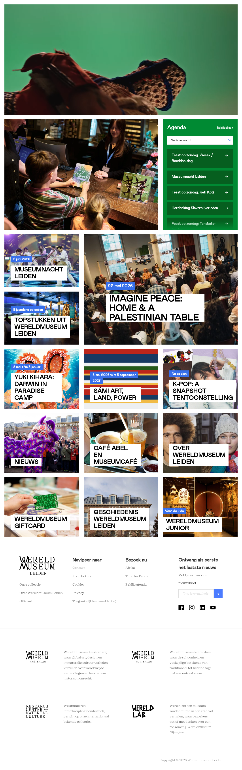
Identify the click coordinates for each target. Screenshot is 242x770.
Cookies (78, 584)
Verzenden (218, 593)
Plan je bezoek (97, 11)
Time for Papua (136, 576)
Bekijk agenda (136, 584)
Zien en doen (69, 11)
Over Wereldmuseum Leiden (41, 593)
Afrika (130, 567)
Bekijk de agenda (225, 127)
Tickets (174, 11)
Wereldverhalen (127, 11)
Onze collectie (30, 584)
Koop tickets (81, 576)
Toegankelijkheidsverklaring (94, 601)
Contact (78, 567)
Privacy (78, 593)
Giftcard (25, 601)
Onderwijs (154, 11)
